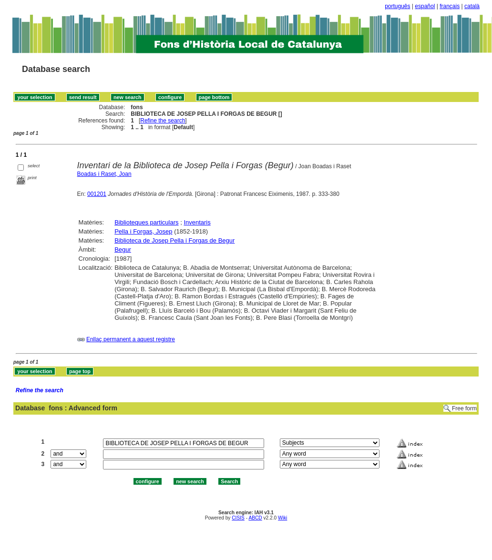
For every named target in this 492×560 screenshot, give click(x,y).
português (397, 6)
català (472, 6)
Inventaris (197, 222)
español (425, 6)
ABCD (255, 517)
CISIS (238, 517)
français (450, 6)
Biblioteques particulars (146, 222)
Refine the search (162, 120)
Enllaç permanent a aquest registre (130, 339)
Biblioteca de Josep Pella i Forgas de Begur (174, 240)
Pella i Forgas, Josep (143, 231)
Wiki (282, 517)
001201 (96, 194)
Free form (464, 408)
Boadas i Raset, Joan (104, 174)
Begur (122, 249)
